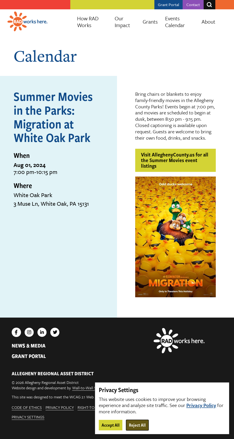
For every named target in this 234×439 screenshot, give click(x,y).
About (208, 21)
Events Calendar (175, 21)
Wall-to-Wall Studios (89, 388)
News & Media (29, 345)
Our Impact (122, 21)
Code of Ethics (27, 407)
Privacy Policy (60, 407)
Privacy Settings (28, 417)
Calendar (45, 56)
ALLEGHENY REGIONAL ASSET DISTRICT (53, 373)
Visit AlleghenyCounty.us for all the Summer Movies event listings (174, 160)
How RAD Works (88, 21)
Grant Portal (168, 5)
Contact (193, 5)
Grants (150, 21)
